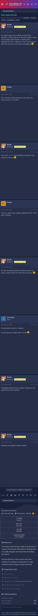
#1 (36, 32)
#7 (36, 384)
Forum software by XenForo (16, 612)
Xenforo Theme (28, 614)
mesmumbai (19, 535)
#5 (36, 267)
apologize (26, 18)
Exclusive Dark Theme (9, 511)
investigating (10, 20)
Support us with (18, 581)
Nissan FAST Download (12, 589)
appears (33, 18)
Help (29, 513)
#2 (36, 94)
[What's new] (32, 4)
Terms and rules (8, 513)
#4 (36, 209)
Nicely (4, 18)
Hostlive (17, 614)
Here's (11, 155)
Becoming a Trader (11, 578)
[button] (2, 4)
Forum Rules (8, 574)
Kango (9, 87)
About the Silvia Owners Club (14, 585)
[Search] (36, 4)
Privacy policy (21, 513)
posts (17, 20)
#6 (36, 325)
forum (3, 20)
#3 (36, 152)
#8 (36, 442)
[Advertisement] (19, 64)
